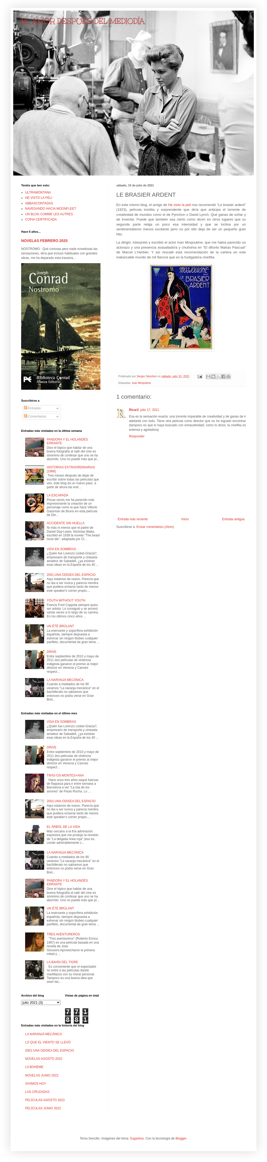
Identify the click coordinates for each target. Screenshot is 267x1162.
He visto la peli (179, 205)
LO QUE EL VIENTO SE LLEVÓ (48, 1042)
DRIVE (52, 652)
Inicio (185, 519)
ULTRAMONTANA (38, 192)
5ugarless (137, 1138)
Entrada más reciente (133, 519)
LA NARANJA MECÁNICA (65, 680)
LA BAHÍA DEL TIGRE (62, 962)
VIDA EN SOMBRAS (61, 549)
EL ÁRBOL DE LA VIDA (63, 827)
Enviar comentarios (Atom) (155, 527)
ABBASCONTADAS (39, 203)
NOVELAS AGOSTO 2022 (43, 1059)
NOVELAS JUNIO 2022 (41, 1075)
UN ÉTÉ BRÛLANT (60, 626)
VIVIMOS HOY (35, 1083)
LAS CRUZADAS (37, 1092)
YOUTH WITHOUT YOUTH (66, 600)
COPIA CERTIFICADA (41, 219)
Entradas (32, 408)
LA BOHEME (34, 1067)
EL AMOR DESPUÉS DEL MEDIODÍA (83, 21)
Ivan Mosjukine (141, 382)
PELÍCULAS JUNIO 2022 (43, 1108)
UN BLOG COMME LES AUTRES (49, 214)
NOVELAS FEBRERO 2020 (44, 241)
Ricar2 (134, 410)
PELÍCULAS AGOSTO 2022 (45, 1100)
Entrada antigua (233, 519)
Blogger (181, 1138)
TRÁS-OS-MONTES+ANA (65, 775)
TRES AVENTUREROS (63, 934)
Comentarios (35, 416)
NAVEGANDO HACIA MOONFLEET (50, 208)
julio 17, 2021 (149, 410)
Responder (137, 436)
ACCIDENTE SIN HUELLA (66, 523)
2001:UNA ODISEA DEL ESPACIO (71, 575)
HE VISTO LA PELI (38, 198)
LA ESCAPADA (57, 495)
